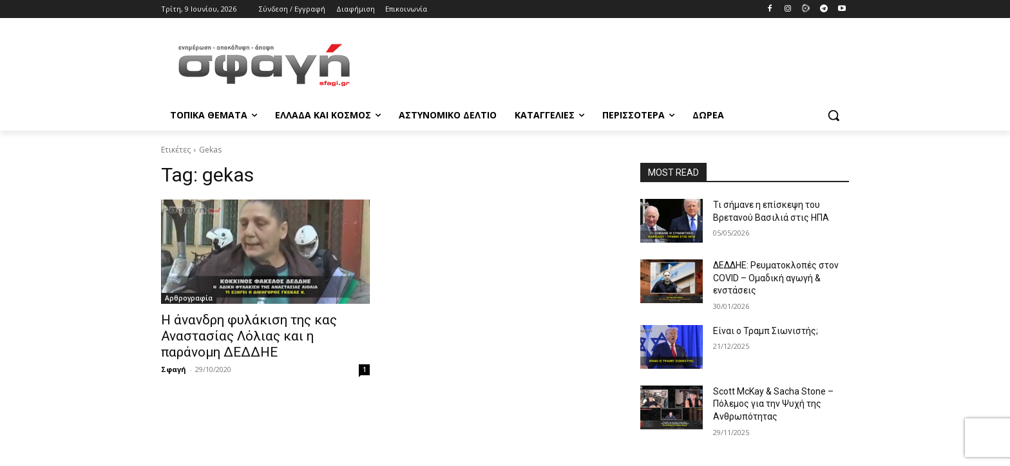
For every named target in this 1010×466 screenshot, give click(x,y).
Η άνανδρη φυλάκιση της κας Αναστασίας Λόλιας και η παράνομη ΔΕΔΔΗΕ (249, 336)
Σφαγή (173, 369)
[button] (833, 115)
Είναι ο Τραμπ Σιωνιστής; (765, 331)
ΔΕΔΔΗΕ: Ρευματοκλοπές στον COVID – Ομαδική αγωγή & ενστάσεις (776, 277)
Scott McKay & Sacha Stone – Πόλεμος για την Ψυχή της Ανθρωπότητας (773, 404)
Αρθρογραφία (189, 298)
